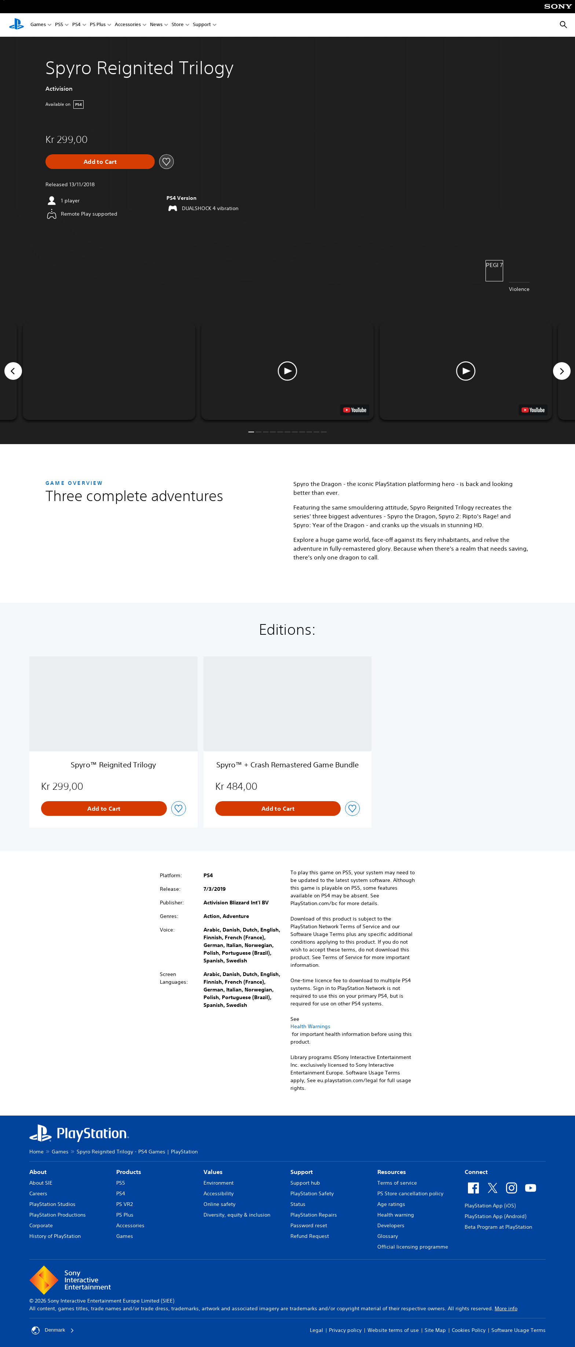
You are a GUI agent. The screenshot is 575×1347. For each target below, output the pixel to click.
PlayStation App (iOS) (490, 1205)
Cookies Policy (469, 1330)
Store (178, 25)
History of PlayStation (55, 1236)
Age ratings (391, 1204)
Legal (316, 1330)
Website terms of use (393, 1330)
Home (36, 1151)
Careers (38, 1193)
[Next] (562, 371)
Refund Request (309, 1236)
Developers (390, 1225)
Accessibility (219, 1193)
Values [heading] (213, 1171)
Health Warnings (310, 1026)
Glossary (387, 1236)
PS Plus (98, 25)
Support (202, 25)
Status (297, 1204)
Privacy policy (345, 1330)
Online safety (219, 1204)
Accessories (128, 25)
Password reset (308, 1225)
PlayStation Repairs (313, 1214)
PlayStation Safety (312, 1193)
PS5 (59, 25)
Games (38, 25)
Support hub (305, 1182)
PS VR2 (124, 1204)
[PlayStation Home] (16, 25)
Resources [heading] (391, 1171)
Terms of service (397, 1182)
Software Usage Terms (518, 1330)
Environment (219, 1182)
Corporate (41, 1225)
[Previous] (13, 371)
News (156, 25)
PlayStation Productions (57, 1214)
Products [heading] (128, 1171)
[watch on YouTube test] (354, 409)
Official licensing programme (412, 1246)
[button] (287, 371)
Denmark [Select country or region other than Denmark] (53, 1330)
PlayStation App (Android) (495, 1216)
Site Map (435, 1330)
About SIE (40, 1182)
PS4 (76, 25)
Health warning (395, 1214)
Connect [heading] (476, 1171)
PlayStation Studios (52, 1204)
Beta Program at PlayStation (498, 1227)
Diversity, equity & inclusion (237, 1214)
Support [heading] (301, 1171)
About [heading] (38, 1171)
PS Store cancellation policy (410, 1193)
